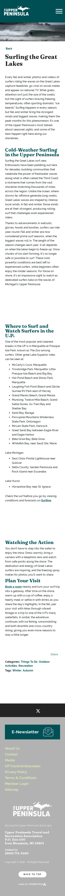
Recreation (25, 665)
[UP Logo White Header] (17, 11)
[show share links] (53, 654)
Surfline (46, 500)
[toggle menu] (59, 11)
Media (10, 760)
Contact (11, 754)
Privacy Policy (16, 772)
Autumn (28, 670)
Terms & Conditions (20, 778)
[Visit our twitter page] (38, 710)
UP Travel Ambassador (23, 766)
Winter (16, 670)
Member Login (17, 784)
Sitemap (11, 790)
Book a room (13, 586)
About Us (12, 748)
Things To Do (29, 661)
